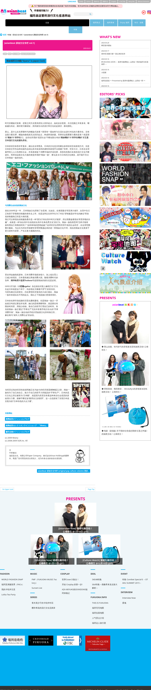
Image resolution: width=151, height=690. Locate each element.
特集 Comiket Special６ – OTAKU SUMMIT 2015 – (135, 574)
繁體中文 (105, 1)
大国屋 (103, 65)
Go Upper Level (7, 482)
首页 (4, 28)
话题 (36, 23)
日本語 (81, 1)
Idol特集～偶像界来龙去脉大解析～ (104, 579)
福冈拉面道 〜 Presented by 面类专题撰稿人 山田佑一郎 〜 (123, 74)
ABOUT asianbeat (40, 683)
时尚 (9, 47)
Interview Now (129, 591)
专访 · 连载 (99, 23)
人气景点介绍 (98, 611)
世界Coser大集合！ (70, 572)
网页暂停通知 (106, 38)
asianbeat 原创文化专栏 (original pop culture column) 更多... (63, 464)
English (113, 1)
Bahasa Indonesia (143, 1)
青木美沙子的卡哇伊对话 (42, 596)
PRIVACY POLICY (21, 683)
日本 (4, 47)
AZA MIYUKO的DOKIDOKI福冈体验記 (74, 584)
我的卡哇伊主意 (8, 582)
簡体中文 (96, 1)
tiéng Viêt (132, 1)
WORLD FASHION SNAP (12, 572)
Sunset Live (37, 581)
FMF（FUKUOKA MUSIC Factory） (44, 574)
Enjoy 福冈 (83, 23)
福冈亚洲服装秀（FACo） (13, 577)
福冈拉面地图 (98, 606)
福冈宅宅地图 (98, 601)
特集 (114, 23)
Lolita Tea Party (9, 587)
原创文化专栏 (18, 28)
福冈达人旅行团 (99, 616)
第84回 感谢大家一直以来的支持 (113, 47)
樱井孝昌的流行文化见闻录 (43, 601)
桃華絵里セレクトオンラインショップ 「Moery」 (27, 418)
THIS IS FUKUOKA (100, 596)
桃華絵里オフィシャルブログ (17, 412)
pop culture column (28, 47)
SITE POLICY (5, 683)
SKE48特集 (97, 572)
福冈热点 (52, 23)
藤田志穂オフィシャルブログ (17, 425)
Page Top (91, 482)
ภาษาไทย (122, 1)
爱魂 (124, 596)
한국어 (89, 1)
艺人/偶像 (16, 47)
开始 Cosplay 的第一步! (72, 577)
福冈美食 (67, 23)
